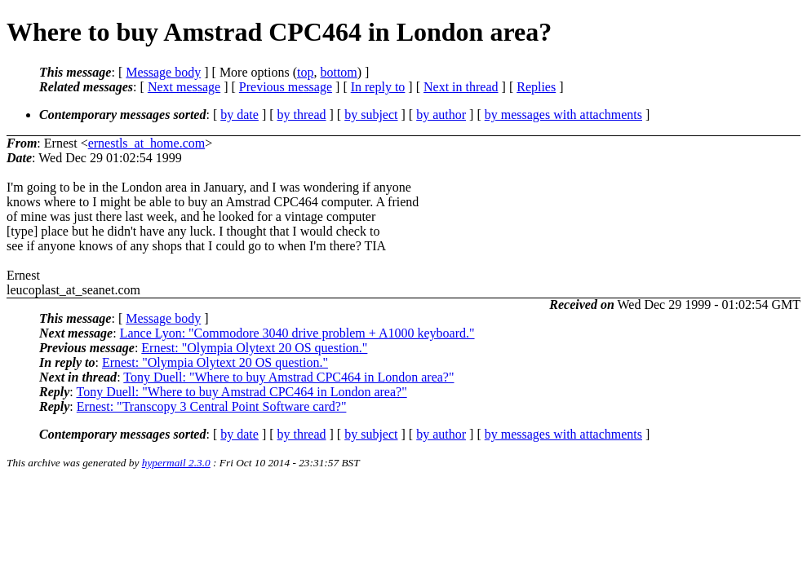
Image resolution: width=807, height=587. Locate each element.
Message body (163, 72)
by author (441, 114)
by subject (370, 114)
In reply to (378, 87)
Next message (184, 87)
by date (239, 114)
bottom (338, 72)
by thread (301, 114)
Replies (536, 87)
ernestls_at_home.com (147, 143)
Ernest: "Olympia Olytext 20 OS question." (254, 348)
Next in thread (461, 87)
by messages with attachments (563, 114)
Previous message (285, 87)
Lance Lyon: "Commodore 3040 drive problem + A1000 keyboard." (297, 333)
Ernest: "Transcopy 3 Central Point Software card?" (212, 406)
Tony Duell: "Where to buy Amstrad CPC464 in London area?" (288, 377)
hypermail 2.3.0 (176, 463)
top (305, 72)
